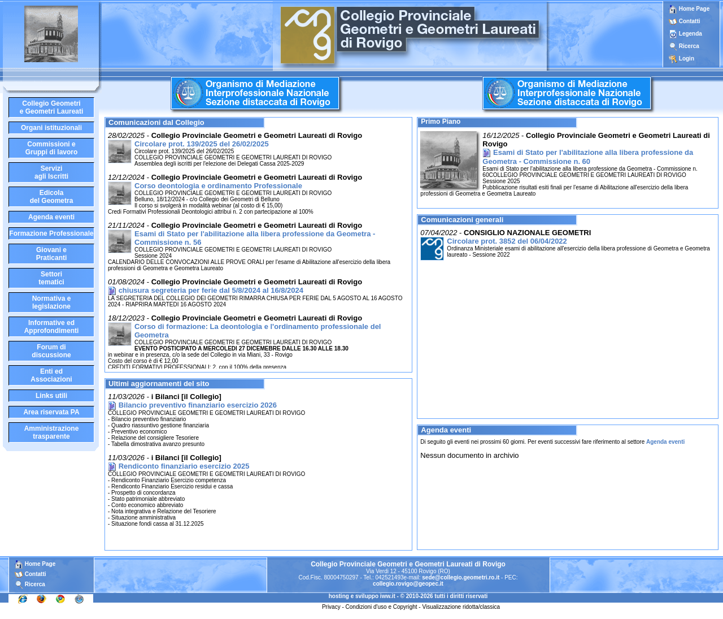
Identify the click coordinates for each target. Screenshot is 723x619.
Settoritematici (51, 278)
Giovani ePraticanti (51, 254)
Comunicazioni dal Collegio (156, 122)
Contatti (689, 21)
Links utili (51, 396)
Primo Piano (440, 121)
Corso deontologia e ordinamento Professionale (218, 185)
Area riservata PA (51, 412)
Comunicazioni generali (462, 219)
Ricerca (689, 46)
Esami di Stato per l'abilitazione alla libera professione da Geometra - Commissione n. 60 (587, 157)
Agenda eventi (51, 217)
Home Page (689, 9)
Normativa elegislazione (51, 302)
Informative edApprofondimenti (51, 327)
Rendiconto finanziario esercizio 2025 (184, 466)
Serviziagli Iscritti (51, 172)
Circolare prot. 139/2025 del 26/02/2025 (201, 144)
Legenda (690, 34)
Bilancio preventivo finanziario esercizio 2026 (198, 405)
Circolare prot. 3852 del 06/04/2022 (507, 241)
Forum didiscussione (51, 351)
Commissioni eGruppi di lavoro (51, 148)
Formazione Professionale (51, 233)
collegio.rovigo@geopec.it (408, 584)
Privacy (331, 607)
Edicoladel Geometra (51, 197)
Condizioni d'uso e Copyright (381, 607)
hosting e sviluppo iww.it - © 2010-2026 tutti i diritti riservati (408, 596)
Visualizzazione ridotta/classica (461, 607)
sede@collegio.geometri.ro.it (460, 577)
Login (686, 58)
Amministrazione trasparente (51, 432)
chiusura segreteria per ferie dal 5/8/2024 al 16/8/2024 (211, 290)
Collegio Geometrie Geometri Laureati (52, 107)
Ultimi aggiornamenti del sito (158, 383)
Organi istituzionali (51, 128)
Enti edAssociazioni (51, 375)
